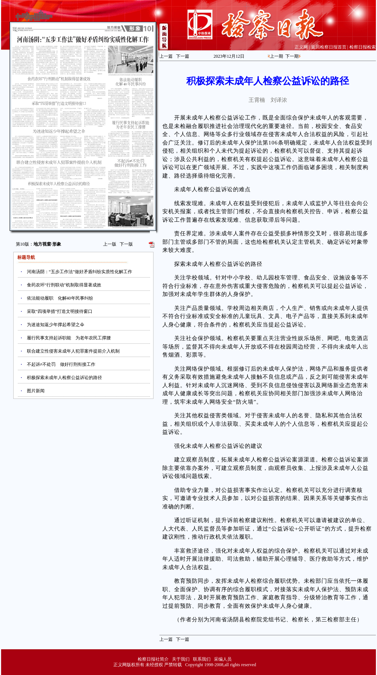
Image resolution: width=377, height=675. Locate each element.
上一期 (276, 56)
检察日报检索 (362, 47)
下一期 (292, 56)
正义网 (301, 47)
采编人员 (223, 659)
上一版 (109, 244)
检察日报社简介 (153, 659)
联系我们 (202, 659)
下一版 (126, 244)
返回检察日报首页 (328, 47)
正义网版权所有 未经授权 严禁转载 (147, 664)
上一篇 (166, 56)
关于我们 (181, 659)
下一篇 (182, 56)
